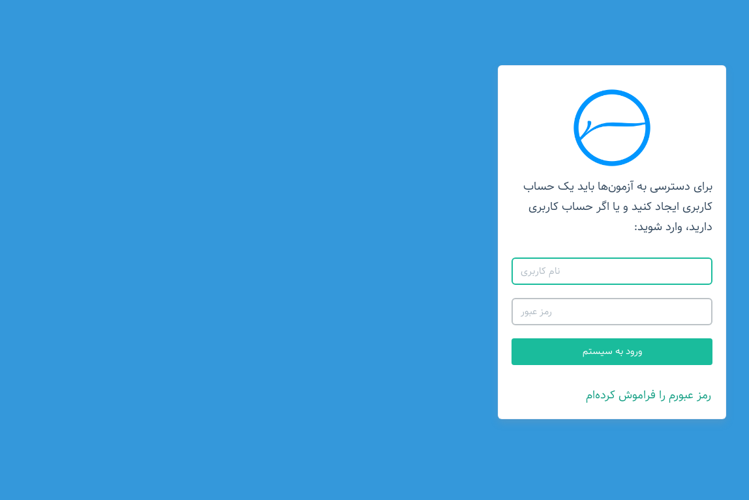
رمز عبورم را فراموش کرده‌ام (411, 395)
